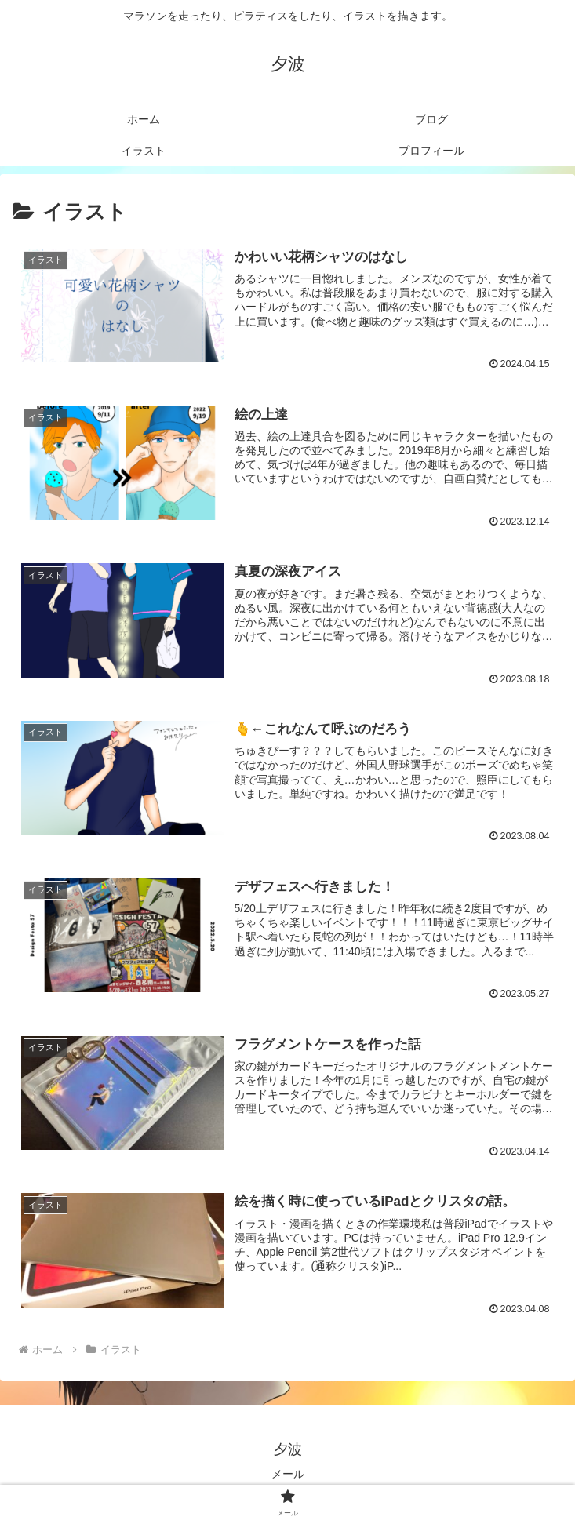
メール (287, 1474)
